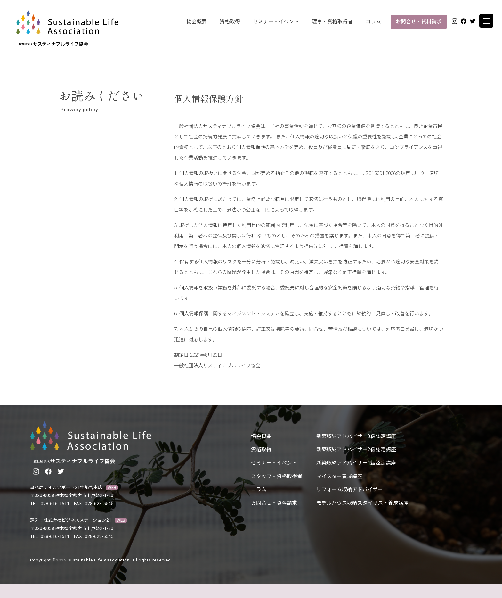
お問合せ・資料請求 (419, 22)
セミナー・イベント (276, 22)
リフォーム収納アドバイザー (349, 489)
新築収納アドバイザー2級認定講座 (356, 449)
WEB (112, 487)
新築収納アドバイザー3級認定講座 (356, 436)
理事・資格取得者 (332, 22)
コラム (373, 22)
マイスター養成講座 (339, 476)
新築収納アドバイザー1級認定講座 (356, 463)
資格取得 (230, 22)
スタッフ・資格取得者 (276, 476)
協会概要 (196, 22)
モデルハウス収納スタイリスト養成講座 (362, 503)
